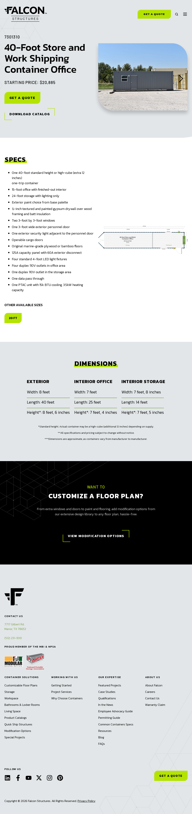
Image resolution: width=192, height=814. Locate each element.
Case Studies (106, 692)
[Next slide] (181, 77)
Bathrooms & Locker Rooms (22, 704)
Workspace (11, 698)
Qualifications (107, 698)
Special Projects (14, 737)
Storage (9, 692)
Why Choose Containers (67, 698)
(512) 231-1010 (13, 638)
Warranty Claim (155, 704)
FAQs (101, 743)
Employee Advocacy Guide (115, 711)
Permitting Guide (109, 717)
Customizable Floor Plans (20, 685)
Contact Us (152, 698)
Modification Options (17, 731)
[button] (176, 14)
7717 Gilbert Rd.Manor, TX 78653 (15, 626)
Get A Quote (22, 97)
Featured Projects (109, 685)
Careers (150, 692)
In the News (105, 704)
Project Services (61, 692)
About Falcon (153, 685)
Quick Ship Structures (18, 724)
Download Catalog (29, 114)
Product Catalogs (15, 717)
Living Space (12, 711)
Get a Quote (154, 14)
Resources (104, 731)
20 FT (13, 318)
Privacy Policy (86, 801)
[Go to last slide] (105, 77)
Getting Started (61, 685)
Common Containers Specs (115, 724)
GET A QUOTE (171, 775)
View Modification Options (96, 535)
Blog (101, 737)
